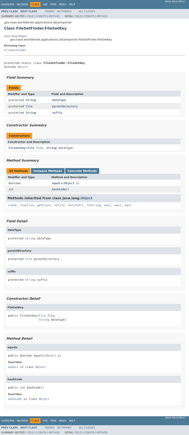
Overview (7, 4)
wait (107, 205)
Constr (41, 16)
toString (94, 205)
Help (72, 4)
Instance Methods (47, 171)
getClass (44, 205)
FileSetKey (17, 148)
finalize (27, 205)
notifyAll (76, 205)
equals (57, 183)
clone (12, 205)
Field (30, 16)
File (29, 106)
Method (54, 16)
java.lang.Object (15, 36)
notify (59, 205)
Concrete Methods (82, 171)
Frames (50, 11)
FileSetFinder (15, 50)
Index (63, 4)
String (31, 100)
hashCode (59, 189)
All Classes (87, 11)
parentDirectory (65, 106)
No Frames (64, 11)
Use (45, 4)
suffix (57, 112)
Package (22, 4)
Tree (53, 4)
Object (23, 66)
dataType (59, 100)
